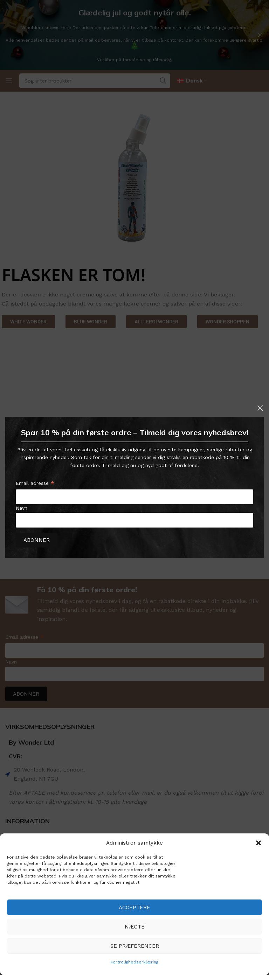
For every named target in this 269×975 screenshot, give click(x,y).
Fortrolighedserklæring (134, 962)
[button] (258, 842)
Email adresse (35, 484)
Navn (21, 508)
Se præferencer (134, 946)
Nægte (135, 927)
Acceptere (134, 907)
